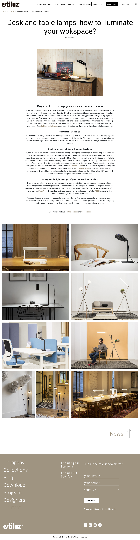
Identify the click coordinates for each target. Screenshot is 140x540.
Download (87, 4)
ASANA (41, 191)
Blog (8, 477)
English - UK (125, 4)
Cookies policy (110, 509)
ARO (107, 161)
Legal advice (99, 509)
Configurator (111, 4)
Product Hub (97, 4)
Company (13, 462)
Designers (14, 500)
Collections (47, 4)
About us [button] (71, 4)
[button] (136, 4)
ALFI (97, 191)
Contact (79, 4)
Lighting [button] (39, 4)
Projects (12, 492)
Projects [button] (56, 4)
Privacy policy (89, 509)
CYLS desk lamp (82, 168)
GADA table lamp (76, 166)
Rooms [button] (63, 4)
